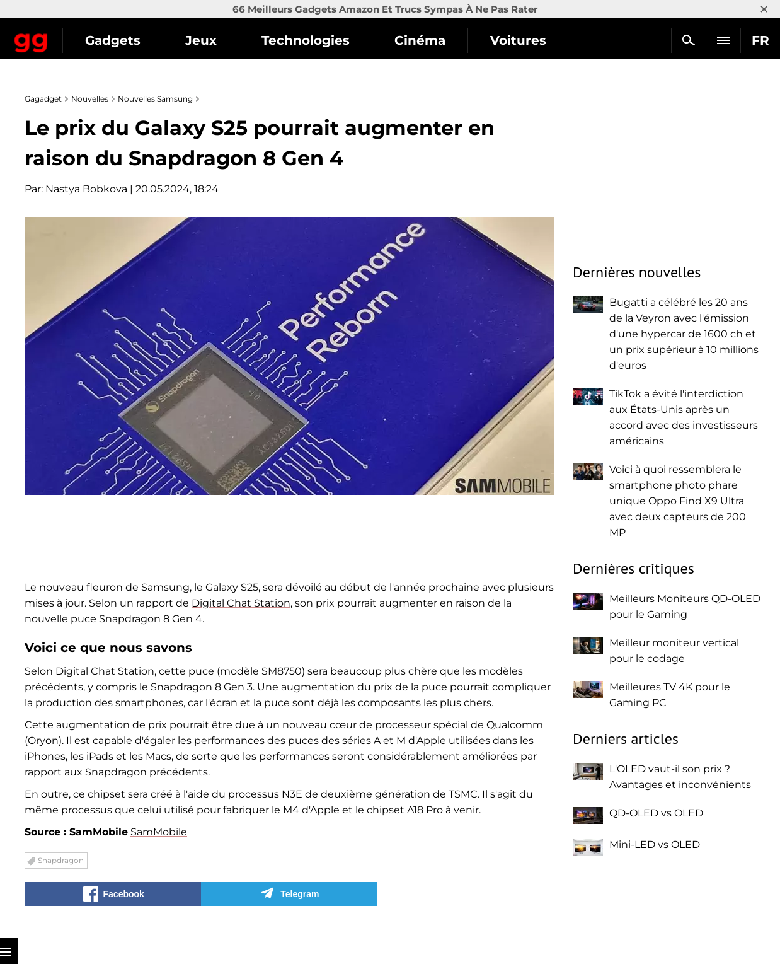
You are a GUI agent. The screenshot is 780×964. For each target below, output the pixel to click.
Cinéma (527, 40)
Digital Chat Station (241, 603)
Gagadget (84, 35)
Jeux (308, 40)
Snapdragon (61, 860)
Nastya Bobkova (86, 189)
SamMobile (158, 832)
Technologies (413, 40)
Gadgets (220, 40)
